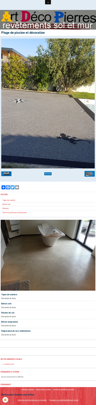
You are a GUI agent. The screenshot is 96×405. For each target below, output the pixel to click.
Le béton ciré (9, 364)
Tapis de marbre (8, 200)
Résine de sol (7, 312)
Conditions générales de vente (63, 389)
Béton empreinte (9, 322)
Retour (48, 174)
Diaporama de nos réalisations (16, 331)
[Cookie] (5, 400)
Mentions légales (28, 389)
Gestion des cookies (43, 389)
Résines (5, 208)
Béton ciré (6, 204)
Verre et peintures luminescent (14, 213)
